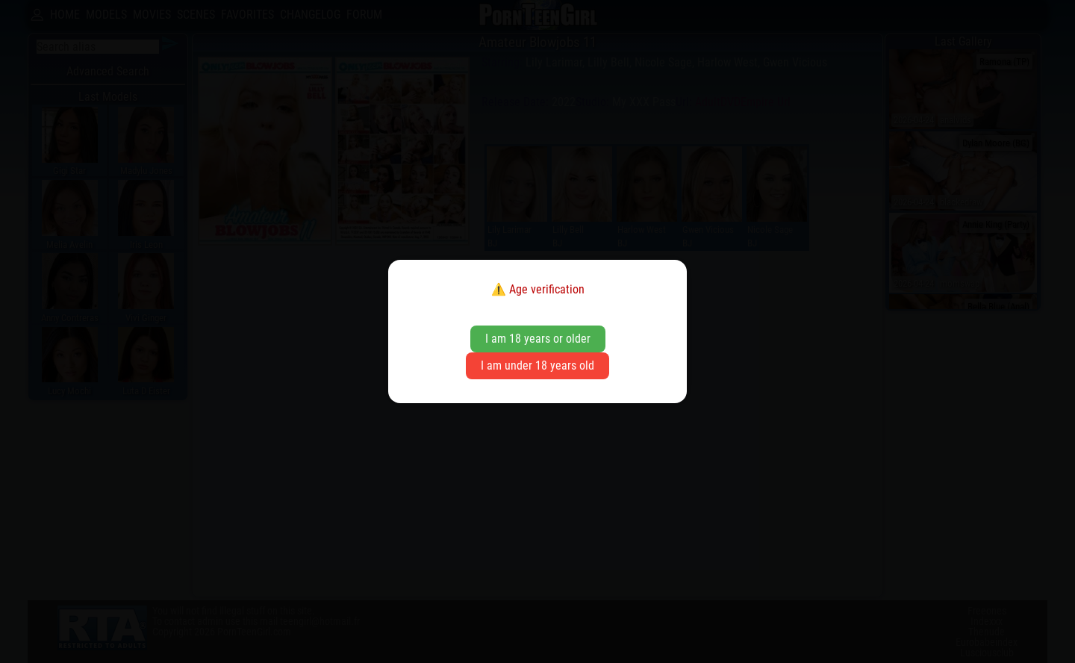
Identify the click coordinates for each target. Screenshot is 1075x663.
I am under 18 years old (537, 365)
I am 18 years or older (538, 339)
